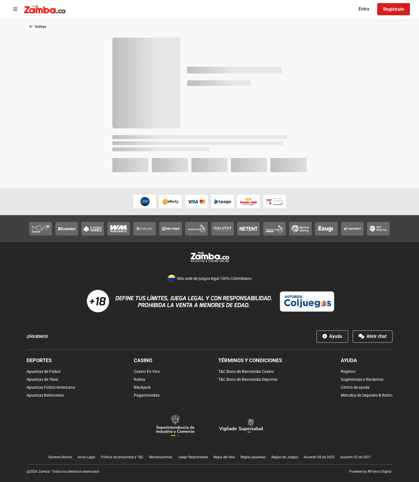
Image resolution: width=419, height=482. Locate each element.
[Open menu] (15, 9)
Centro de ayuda (355, 387)
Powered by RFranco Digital (370, 472)
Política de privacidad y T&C (122, 457)
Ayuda (332, 336)
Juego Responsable (193, 457)
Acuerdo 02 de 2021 (355, 457)
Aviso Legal (86, 457)
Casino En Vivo (147, 371)
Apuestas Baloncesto (45, 395)
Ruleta (139, 379)
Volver (37, 26)
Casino (143, 360)
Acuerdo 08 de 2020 (319, 457)
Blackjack (142, 387)
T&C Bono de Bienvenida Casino (246, 371)
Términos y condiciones (250, 360)
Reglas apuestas (253, 457)
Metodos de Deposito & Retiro (366, 395)
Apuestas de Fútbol (43, 371)
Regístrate (393, 9)
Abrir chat (373, 336)
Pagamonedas (147, 395)
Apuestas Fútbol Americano (51, 387)
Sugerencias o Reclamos (362, 379)
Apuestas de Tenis (42, 379)
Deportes (39, 360)
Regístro (348, 371)
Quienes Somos (60, 457)
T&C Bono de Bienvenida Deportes (248, 379)
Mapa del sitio (224, 457)
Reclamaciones (160, 457)
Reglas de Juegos (284, 457)
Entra (364, 9)
